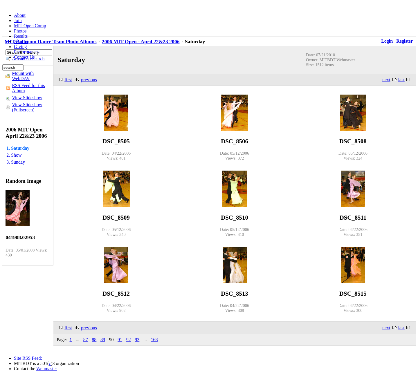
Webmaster (46, 368)
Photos (20, 30)
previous (89, 79)
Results (21, 36)
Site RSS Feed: (28, 358)
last (401, 79)
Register (404, 41)
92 (128, 339)
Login (387, 41)
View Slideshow (27, 97)
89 (102, 339)
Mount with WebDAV (23, 76)
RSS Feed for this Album (28, 88)
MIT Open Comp (30, 25)
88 (94, 339)
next (386, 79)
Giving (20, 46)
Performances (26, 51)
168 (154, 339)
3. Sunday (15, 162)
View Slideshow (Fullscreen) (27, 107)
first (68, 79)
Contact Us (24, 57)
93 (137, 339)
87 (85, 339)
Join (18, 20)
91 (120, 339)
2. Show (13, 155)
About (20, 15)
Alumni (21, 41)
